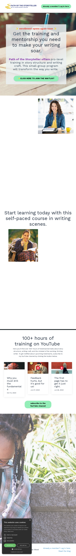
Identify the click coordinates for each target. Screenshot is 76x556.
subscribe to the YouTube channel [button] (38, 404)
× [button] (30, 520)
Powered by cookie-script (17, 552)
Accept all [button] (10, 545)
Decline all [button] (23, 545)
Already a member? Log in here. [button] (56, 6)
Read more (11, 531)
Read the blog (65, 551)
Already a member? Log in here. (57, 548)
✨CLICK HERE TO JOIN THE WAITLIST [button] (36, 78)
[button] (17, 549)
